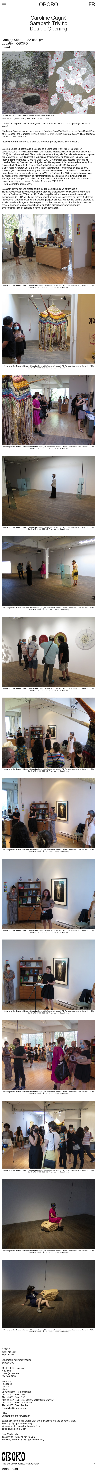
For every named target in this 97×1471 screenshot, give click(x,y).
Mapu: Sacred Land (50, 134)
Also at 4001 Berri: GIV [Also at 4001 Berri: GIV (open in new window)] (13, 1397)
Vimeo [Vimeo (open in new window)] (5, 1389)
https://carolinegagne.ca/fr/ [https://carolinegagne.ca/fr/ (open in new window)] (18, 184)
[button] (4, 5)
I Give (5, 1413)
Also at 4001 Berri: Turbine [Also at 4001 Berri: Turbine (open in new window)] (15, 1405)
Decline (6, 1469)
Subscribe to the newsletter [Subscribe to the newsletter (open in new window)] (16, 1415)
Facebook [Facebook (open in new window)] (7, 1384)
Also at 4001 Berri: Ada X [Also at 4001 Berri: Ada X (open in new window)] (14, 1394)
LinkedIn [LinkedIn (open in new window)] (6, 1386)
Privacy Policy (32, 1463)
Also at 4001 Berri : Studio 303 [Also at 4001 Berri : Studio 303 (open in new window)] (17, 1402)
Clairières (66, 131)
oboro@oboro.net (11, 1373)
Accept (15, 1469)
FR (92, 4)
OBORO (48, 4)
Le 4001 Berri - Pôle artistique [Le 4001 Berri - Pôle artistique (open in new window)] (16, 1391)
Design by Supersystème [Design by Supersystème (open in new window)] (14, 1408)
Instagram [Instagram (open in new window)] (7, 1381)
